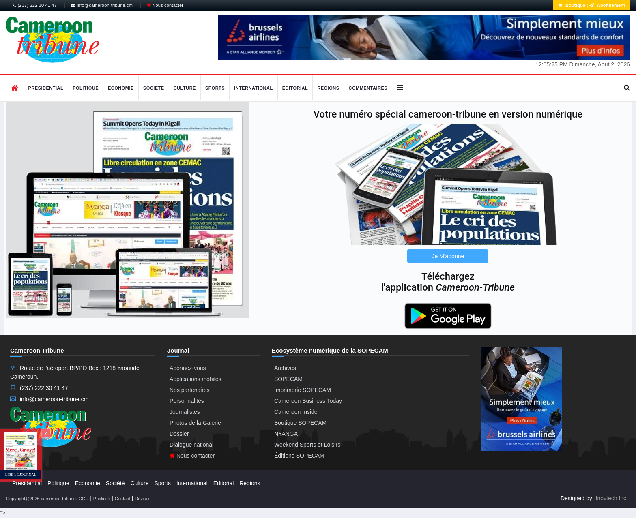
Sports (215, 88)
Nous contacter (165, 5)
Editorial (295, 88)
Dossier (179, 433)
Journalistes (185, 412)
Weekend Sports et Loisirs (307, 444)
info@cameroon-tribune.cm (102, 5)
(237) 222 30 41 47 (35, 5)
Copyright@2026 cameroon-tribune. (41, 498)
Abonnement (607, 5)
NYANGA (286, 433)
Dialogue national (191, 444)
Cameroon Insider (296, 412)
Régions (328, 88)
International (253, 88)
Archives (285, 368)
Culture (185, 88)
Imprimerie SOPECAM (302, 390)
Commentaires (367, 88)
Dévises (142, 498)
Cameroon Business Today (308, 401)
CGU (83, 498)
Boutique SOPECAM (300, 423)
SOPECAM (288, 379)
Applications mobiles (195, 379)
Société (153, 88)
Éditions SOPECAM (299, 455)
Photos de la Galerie (195, 423)
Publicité (101, 498)
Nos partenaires (190, 390)
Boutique (571, 5)
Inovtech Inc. (612, 498)
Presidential (46, 88)
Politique (86, 88)
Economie (121, 88)
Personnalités (187, 401)
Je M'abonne (448, 256)
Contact (122, 498)
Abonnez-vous (188, 368)
